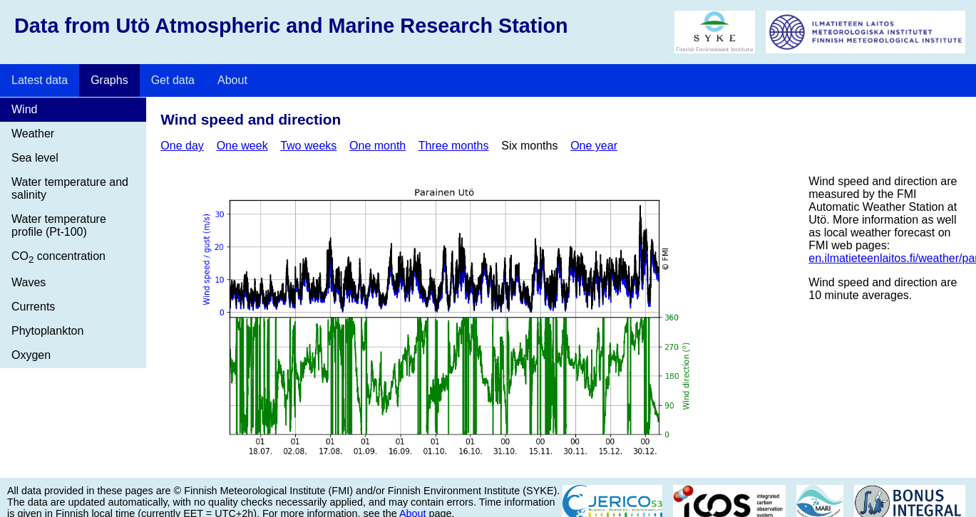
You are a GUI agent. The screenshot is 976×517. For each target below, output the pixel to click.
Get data (173, 80)
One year (593, 146)
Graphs (109, 80)
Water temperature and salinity (69, 188)
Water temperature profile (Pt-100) (58, 225)
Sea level (34, 158)
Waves (28, 282)
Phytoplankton (47, 331)
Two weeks (308, 146)
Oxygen (31, 355)
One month (377, 146)
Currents (33, 307)
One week (242, 146)
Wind (24, 109)
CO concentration (58, 257)
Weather (32, 133)
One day (181, 146)
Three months (453, 146)
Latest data (39, 80)
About (232, 80)
